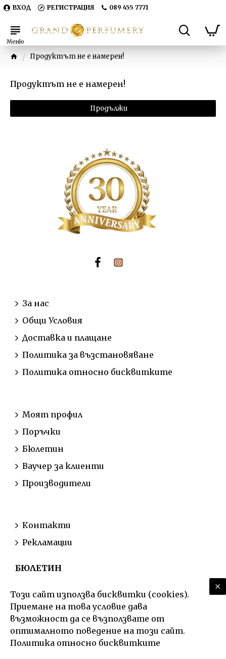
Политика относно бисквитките (85, 643)
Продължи (108, 108)
